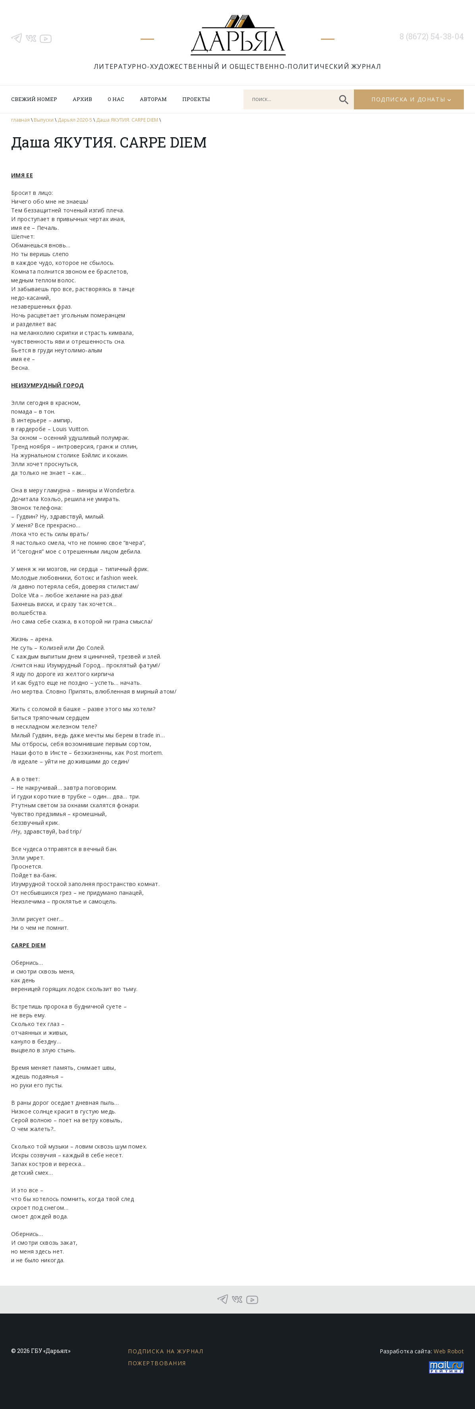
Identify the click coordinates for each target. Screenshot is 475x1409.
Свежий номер (34, 99)
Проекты (196, 99)
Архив (82, 99)
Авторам (153, 99)
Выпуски (44, 120)
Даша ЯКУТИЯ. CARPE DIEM (127, 120)
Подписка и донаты (408, 99)
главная (20, 120)
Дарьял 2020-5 (75, 120)
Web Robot (449, 1351)
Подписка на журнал (165, 1351)
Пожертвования (157, 1363)
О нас (116, 99)
